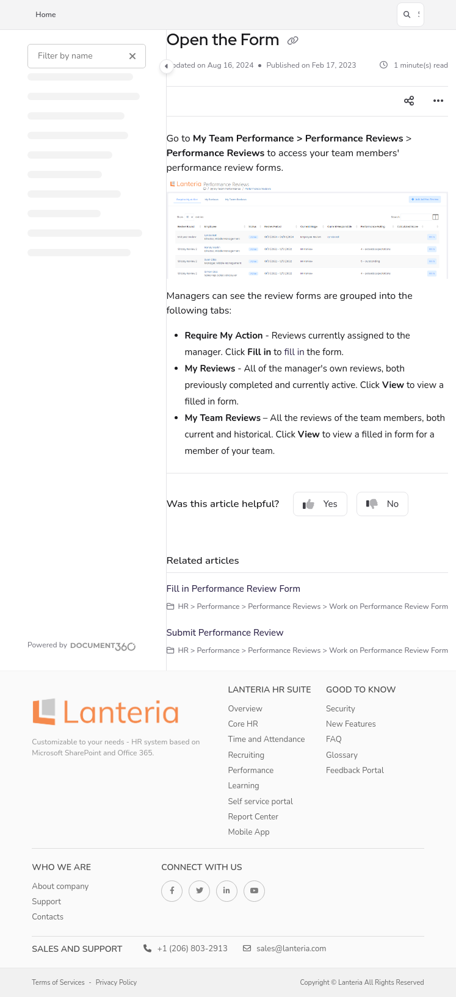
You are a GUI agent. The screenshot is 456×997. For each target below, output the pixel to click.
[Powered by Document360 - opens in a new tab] (81, 645)
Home (45, 15)
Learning (243, 785)
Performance (250, 770)
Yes (320, 504)
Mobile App (248, 832)
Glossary (342, 755)
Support (46, 901)
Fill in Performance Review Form (234, 589)
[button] (410, 14)
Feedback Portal (355, 770)
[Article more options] (438, 101)
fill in (294, 352)
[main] (308, 350)
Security (340, 709)
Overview (245, 709)
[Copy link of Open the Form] (292, 41)
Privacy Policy (116, 982)
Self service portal (260, 801)
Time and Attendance (266, 739)
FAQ (334, 739)
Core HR (243, 724)
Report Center (253, 817)
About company (60, 886)
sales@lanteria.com (285, 948)
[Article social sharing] (409, 101)
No (382, 504)
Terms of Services (58, 982)
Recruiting (246, 755)
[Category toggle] (166, 66)
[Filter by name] (86, 56)
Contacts (47, 917)
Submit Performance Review (225, 633)
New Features (351, 724)
